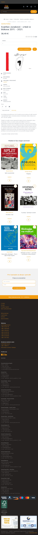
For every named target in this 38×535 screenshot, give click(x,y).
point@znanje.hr (5, 491)
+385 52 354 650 (5, 335)
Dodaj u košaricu (24, 49)
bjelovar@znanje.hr (6, 465)
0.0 (31, 36)
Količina (4, 40)
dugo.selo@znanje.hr (6, 474)
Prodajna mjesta (5, 307)
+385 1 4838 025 (5, 472)
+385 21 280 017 (5, 481)
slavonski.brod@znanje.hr (7, 394)
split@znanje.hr (5, 403)
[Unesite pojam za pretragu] (19, 11)
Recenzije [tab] (14, 110)
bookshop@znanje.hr (6, 367)
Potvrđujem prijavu (19, 288)
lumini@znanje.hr (5, 412)
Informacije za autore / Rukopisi (8, 347)
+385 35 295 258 (5, 334)
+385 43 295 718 (5, 326)
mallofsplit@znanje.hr (6, 482)
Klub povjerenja (4, 313)
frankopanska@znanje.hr (7, 438)
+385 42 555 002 (5, 410)
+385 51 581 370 (5, 428)
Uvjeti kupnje (4, 315)
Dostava (3, 316)
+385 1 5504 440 (5, 328)
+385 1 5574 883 (5, 437)
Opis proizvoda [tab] (5, 110)
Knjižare (3, 1)
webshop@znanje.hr (5, 325)
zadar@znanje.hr (5, 420)
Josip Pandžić (9, 252)
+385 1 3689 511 (5, 345)
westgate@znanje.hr (6, 447)
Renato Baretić (9, 171)
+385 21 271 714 (5, 401)
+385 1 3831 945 (5, 490)
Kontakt (3, 305)
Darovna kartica (4, 318)
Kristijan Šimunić (28, 171)
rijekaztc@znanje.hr (6, 429)
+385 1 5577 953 (5, 337)
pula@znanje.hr (5, 376)
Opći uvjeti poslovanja (6, 308)
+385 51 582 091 (5, 330)
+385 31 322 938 (5, 454)
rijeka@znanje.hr (5, 385)
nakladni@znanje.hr (5, 343)
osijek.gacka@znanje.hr (7, 456)
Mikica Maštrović (9, 212)
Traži (33, 11)
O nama (3, 303)
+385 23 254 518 (5, 332)
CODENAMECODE (33, 532)
